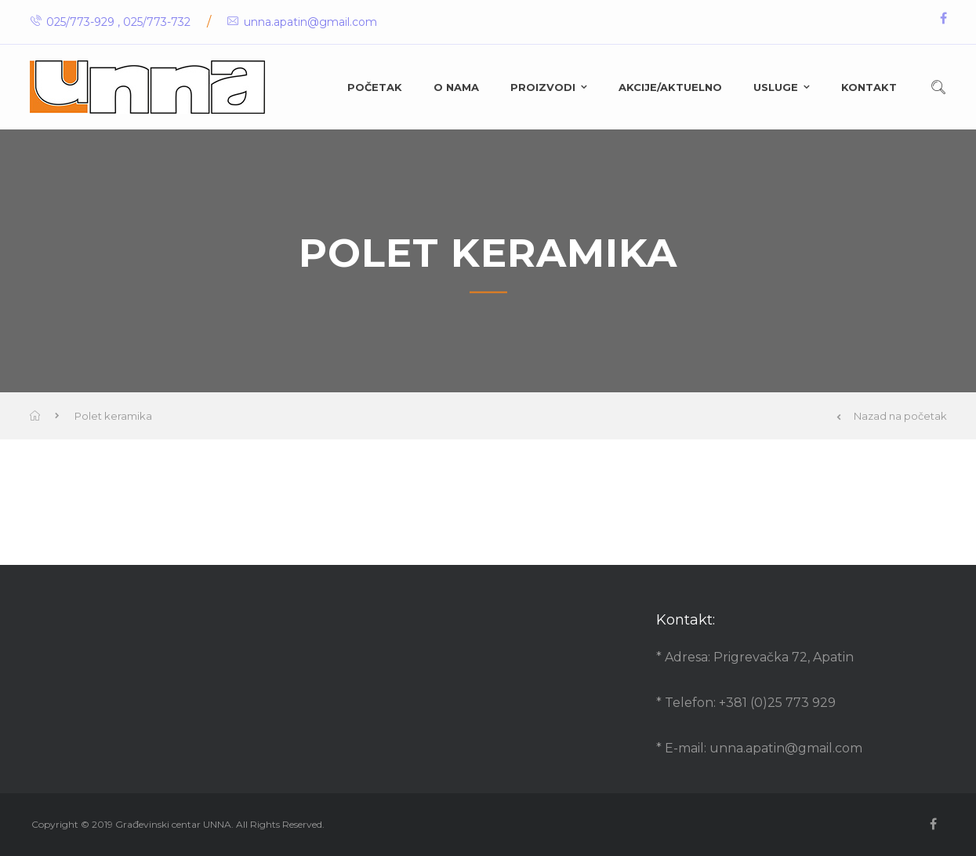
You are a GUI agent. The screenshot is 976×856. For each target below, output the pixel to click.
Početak (374, 87)
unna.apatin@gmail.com (302, 22)
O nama (456, 87)
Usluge (775, 87)
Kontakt (869, 87)
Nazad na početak (891, 416)
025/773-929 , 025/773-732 (110, 22)
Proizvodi (542, 87)
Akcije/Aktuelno (670, 87)
